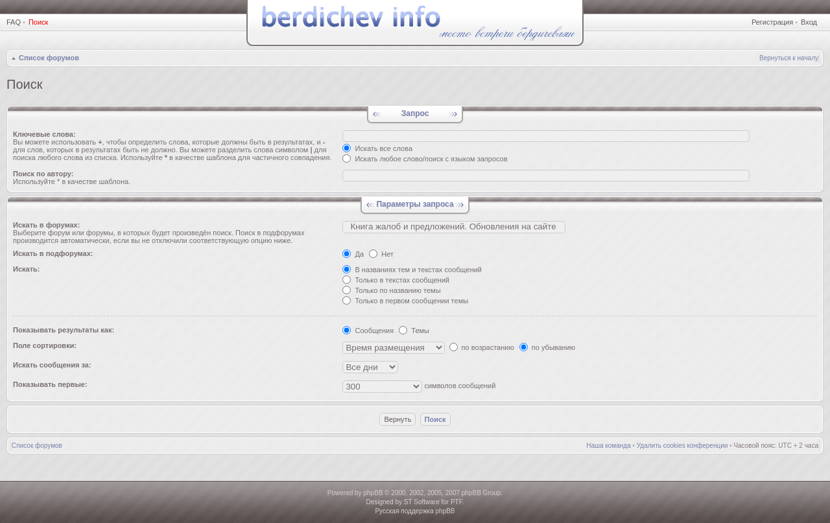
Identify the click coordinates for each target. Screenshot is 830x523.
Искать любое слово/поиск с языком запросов (424, 159)
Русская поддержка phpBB (415, 511)
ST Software (422, 502)
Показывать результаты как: (63, 330)
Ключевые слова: (44, 134)
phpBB (373, 492)
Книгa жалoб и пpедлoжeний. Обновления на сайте (454, 227)
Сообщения (368, 330)
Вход (809, 22)
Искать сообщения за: (52, 365)
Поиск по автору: (43, 174)
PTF (456, 502)
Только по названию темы (391, 290)
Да (353, 254)
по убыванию (547, 347)
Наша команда (608, 445)
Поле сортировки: (45, 345)
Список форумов (49, 58)
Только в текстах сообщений (395, 280)
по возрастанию (481, 347)
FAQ (13, 22)
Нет (381, 254)
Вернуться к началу (788, 58)
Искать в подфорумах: (53, 253)
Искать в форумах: (46, 225)
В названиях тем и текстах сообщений (412, 269)
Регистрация (772, 22)
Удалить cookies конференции (682, 445)
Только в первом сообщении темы (405, 301)
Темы (414, 330)
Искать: (26, 269)
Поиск (38, 22)
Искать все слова (377, 148)
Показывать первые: (50, 384)
